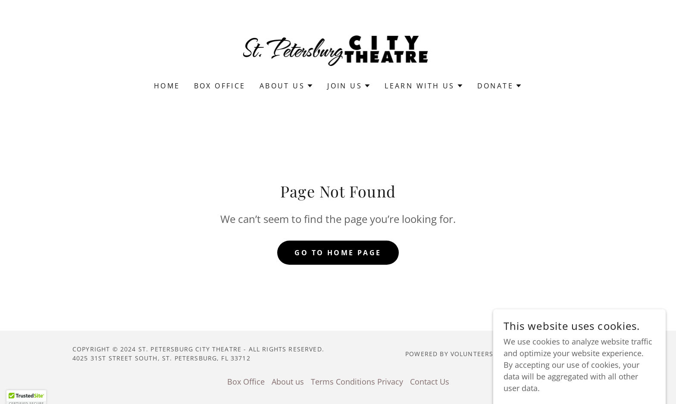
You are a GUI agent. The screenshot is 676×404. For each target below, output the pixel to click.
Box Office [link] (220, 86)
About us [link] (288, 381)
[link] (338, 46)
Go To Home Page (337, 252)
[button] (286, 86)
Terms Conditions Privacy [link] (357, 381)
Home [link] (167, 86)
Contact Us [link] (429, 381)
